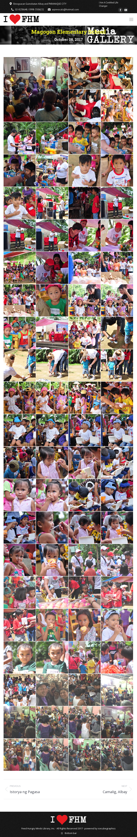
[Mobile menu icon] (131, 19)
